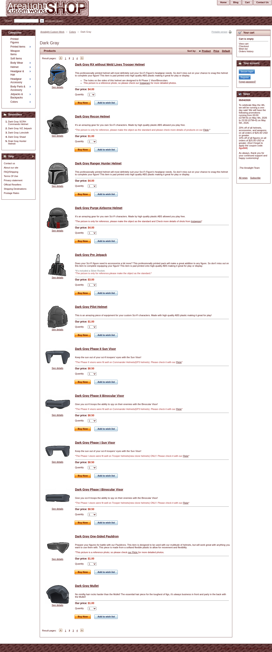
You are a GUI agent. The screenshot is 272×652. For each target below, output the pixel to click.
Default (226, 51)
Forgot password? (247, 82)
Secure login (247, 71)
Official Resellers (12, 184)
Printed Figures (14, 41)
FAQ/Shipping (11, 172)
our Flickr (133, 552)
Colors (72, 32)
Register (245, 77)
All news (243, 178)
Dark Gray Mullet (87, 586)
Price (216, 51)
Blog (235, 2)
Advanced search (54, 21)
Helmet (14, 67)
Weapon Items (15, 52)
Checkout (244, 46)
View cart (243, 43)
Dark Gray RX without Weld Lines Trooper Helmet (110, 64)
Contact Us (262, 2)
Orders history (246, 51)
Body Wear (16, 62)
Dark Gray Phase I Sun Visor (95, 442)
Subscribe (255, 178)
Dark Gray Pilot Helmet (91, 306)
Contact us (9, 163)
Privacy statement (13, 180)
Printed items (17, 46)
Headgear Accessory (16, 80)
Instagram (145, 83)
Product (206, 51)
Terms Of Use (11, 176)
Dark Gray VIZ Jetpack (20, 128)
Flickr (206, 130)
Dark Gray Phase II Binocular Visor (99, 395)
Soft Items (16, 58)
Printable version (219, 32)
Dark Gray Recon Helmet (92, 116)
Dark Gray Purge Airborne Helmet (98, 208)
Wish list (243, 49)
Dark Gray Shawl (17, 137)
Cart (247, 2)
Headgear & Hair (17, 73)
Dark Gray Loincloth (18, 132)
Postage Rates (11, 193)
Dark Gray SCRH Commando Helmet (18, 122)
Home (223, 2)
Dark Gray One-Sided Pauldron (97, 536)
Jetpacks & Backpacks (16, 96)
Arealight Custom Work (52, 32)
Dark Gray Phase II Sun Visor (95, 349)
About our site (11, 167)
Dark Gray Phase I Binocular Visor (99, 489)
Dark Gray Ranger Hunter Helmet (98, 163)
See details (57, 87)
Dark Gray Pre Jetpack (91, 255)
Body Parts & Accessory (17, 88)
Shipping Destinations (15, 189)
